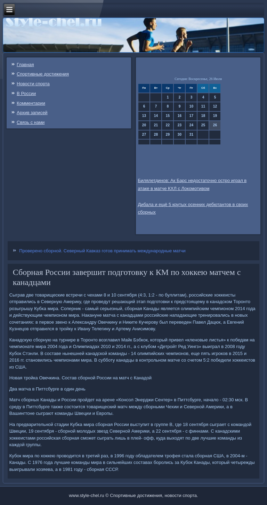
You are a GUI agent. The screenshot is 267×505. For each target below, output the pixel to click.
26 (215, 125)
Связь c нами (30, 122)
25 (203, 125)
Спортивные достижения (43, 74)
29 (168, 134)
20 (144, 125)
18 (203, 116)
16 (179, 116)
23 (179, 125)
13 (144, 116)
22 (168, 125)
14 (156, 116)
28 (156, 134)
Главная (25, 64)
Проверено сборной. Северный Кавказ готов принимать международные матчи (102, 250)
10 (191, 106)
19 (215, 116)
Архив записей (32, 112)
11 (203, 106)
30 (179, 134)
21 (156, 125)
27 (144, 134)
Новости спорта (33, 83)
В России (26, 93)
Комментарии (31, 103)
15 (168, 116)
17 (191, 116)
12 (215, 106)
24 (191, 125)
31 (191, 134)
